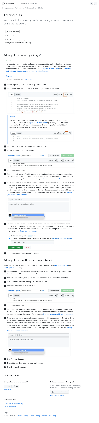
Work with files (19, 8)
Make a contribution (59, 392)
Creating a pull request (28, 231)
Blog (54, 416)
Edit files (40, 8)
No (16, 386)
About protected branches (49, 69)
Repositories (9, 8)
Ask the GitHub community (13, 404)
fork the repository (61, 265)
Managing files (31, 8)
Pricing (37, 416)
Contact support (10, 406)
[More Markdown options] (21, 31)
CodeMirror (28, 80)
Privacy (26, 416)
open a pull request (11, 267)
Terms (20, 416)
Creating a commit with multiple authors (58, 179)
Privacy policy (7, 390)
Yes (8, 386)
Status (32, 416)
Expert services (46, 416)
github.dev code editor (38, 122)
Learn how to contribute (57, 395)
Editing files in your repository (22, 55)
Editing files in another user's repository (28, 260)
